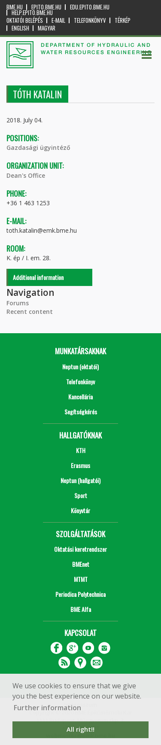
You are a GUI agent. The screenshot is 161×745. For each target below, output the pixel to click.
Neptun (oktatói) (80, 366)
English (20, 28)
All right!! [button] (80, 729)
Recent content (29, 311)
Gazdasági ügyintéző (38, 147)
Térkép (123, 20)
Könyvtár (80, 510)
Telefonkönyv (90, 20)
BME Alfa (80, 609)
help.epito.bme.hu (32, 12)
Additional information (38, 277)
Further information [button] (47, 707)
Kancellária (80, 396)
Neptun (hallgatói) (80, 480)
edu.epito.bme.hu (89, 7)
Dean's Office (25, 175)
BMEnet (80, 564)
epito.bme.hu (46, 7)
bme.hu (14, 7)
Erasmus (80, 465)
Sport (80, 495)
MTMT (81, 579)
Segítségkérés (80, 411)
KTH (80, 450)
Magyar (46, 28)
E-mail (58, 20)
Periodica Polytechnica (80, 594)
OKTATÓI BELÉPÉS (24, 20)
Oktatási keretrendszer (80, 548)
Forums (17, 303)
